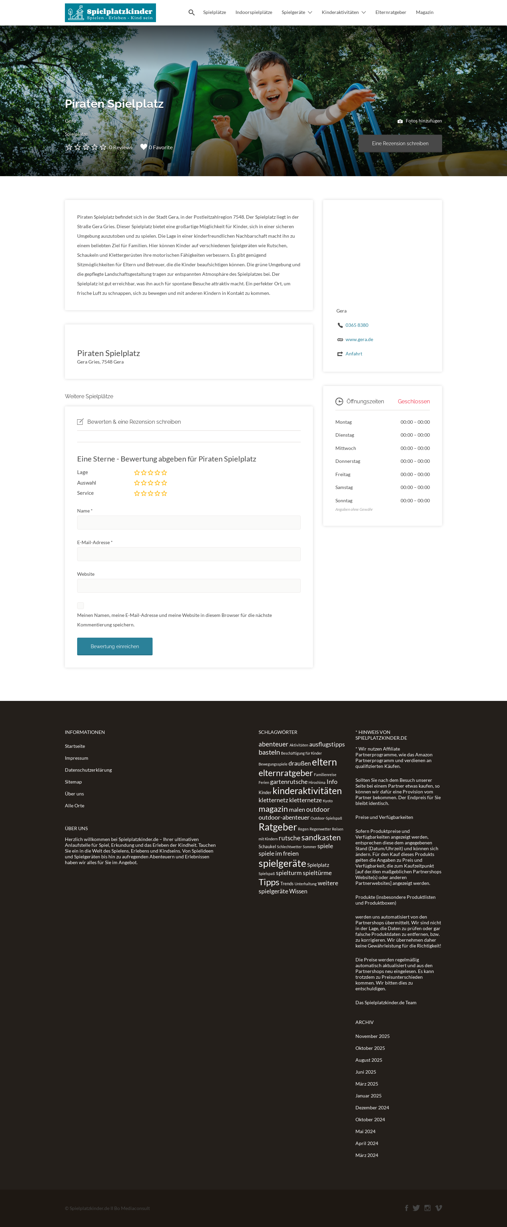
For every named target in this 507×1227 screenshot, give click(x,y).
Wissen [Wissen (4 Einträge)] (298, 891)
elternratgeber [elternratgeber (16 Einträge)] (286, 773)
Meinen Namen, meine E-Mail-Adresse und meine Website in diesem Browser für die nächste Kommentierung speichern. (174, 619)
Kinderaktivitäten (340, 12)
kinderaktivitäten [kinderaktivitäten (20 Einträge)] (307, 790)
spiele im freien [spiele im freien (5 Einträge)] (279, 853)
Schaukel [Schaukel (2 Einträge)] (267, 846)
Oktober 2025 (370, 1048)
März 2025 (366, 1084)
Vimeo (438, 1208)
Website (85, 574)
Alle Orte (74, 805)
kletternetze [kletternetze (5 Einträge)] (305, 800)
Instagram (427, 1208)
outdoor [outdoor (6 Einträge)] (318, 809)
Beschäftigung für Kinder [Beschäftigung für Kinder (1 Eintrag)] (301, 753)
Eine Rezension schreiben (400, 143)
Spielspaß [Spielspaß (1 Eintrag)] (267, 873)
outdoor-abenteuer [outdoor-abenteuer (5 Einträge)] (284, 817)
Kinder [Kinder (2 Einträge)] (265, 792)
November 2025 (372, 1036)
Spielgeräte (293, 12)
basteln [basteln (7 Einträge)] (269, 752)
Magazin (425, 12)
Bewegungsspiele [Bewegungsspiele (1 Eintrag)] (273, 764)
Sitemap (73, 782)
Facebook (406, 1208)
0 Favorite (156, 147)
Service (85, 493)
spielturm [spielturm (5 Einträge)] (289, 872)
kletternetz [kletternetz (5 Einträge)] (273, 800)
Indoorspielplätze (253, 12)
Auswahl (86, 483)
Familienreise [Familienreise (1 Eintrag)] (325, 774)
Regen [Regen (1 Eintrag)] (303, 829)
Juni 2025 (365, 1072)
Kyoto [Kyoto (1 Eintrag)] (328, 801)
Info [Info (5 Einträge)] (332, 781)
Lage (82, 472)
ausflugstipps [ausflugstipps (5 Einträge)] (327, 744)
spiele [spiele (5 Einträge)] (325, 846)
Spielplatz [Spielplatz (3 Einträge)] (318, 865)
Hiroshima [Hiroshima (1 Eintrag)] (317, 782)
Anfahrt (354, 353)
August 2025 (368, 1060)
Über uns (74, 793)
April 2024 (366, 1143)
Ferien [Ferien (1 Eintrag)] (264, 782)
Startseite (75, 746)
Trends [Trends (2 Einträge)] (287, 883)
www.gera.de (359, 339)
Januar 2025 (368, 1095)
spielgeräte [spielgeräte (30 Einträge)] (282, 863)
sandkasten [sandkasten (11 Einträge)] (321, 837)
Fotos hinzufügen (420, 121)
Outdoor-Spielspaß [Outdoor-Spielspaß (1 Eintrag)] (326, 818)
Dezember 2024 (372, 1107)
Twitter (416, 1208)
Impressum (76, 758)
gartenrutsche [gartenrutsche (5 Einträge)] (289, 781)
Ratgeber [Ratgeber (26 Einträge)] (278, 827)
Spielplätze (214, 12)
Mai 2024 (365, 1131)
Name (85, 511)
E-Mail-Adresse (95, 542)
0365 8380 (357, 325)
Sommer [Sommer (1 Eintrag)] (309, 846)
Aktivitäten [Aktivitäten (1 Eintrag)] (299, 745)
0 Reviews (121, 147)
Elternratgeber (390, 12)
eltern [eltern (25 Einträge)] (324, 762)
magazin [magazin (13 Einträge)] (273, 808)
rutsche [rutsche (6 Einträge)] (289, 838)
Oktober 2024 (370, 1119)
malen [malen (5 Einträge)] (297, 809)
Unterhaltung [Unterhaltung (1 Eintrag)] (306, 883)
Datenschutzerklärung (88, 770)
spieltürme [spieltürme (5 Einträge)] (317, 872)
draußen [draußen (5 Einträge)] (300, 763)
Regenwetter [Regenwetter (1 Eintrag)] (320, 829)
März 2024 (366, 1155)
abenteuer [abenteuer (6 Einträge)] (274, 744)
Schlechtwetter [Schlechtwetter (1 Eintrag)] (289, 846)
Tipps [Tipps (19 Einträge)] (269, 881)
